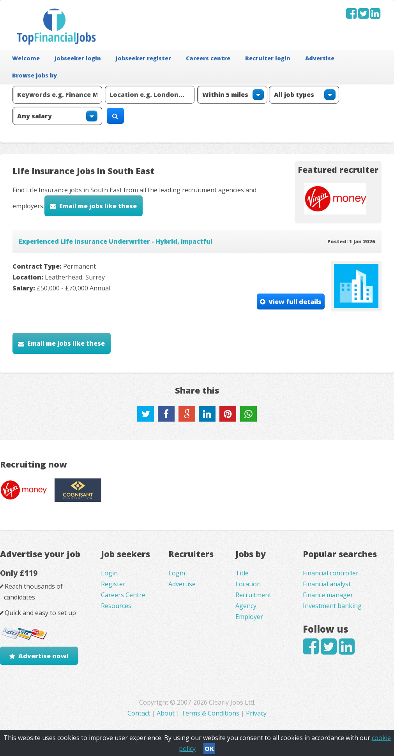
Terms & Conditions (210, 713)
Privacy (256, 713)
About (166, 713)
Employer (249, 616)
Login (109, 573)
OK (209, 748)
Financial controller (331, 573)
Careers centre (208, 58)
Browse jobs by (34, 75)
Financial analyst (327, 584)
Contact (139, 713)
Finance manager (328, 595)
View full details (295, 301)
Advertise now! (43, 656)
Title (242, 573)
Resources (116, 605)
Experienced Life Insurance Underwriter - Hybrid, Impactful (115, 241)
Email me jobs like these (98, 206)
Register (113, 584)
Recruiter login (267, 58)
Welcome (26, 58)
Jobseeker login (78, 58)
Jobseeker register (143, 58)
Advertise (319, 58)
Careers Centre (123, 595)
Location (248, 584)
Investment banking (332, 605)
